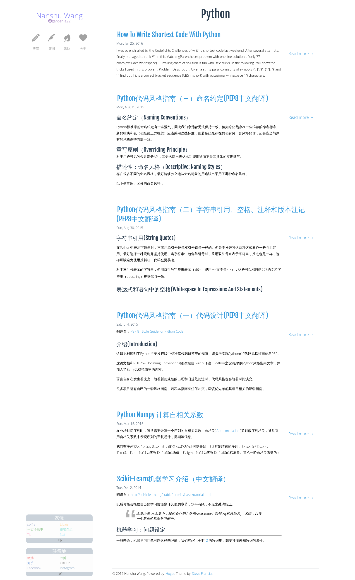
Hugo (170, 573)
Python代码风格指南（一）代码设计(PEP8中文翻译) (192, 315)
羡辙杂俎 (45, 519)
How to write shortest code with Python (169, 34)
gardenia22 (37, 27)
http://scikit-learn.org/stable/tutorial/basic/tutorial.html (171, 494)
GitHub (44, 558)
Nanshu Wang (37, 18)
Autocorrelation (228, 430)
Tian (8, 525)
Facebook (13, 565)
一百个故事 (14, 519)
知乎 (9, 558)
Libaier (44, 513)
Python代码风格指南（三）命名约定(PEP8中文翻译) (192, 98)
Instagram (47, 565)
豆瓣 (42, 552)
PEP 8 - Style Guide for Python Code (157, 331)
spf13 (10, 513)
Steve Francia (202, 573)
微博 (9, 552)
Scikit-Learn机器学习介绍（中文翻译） (173, 478)
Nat (41, 525)
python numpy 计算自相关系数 (160, 414)
